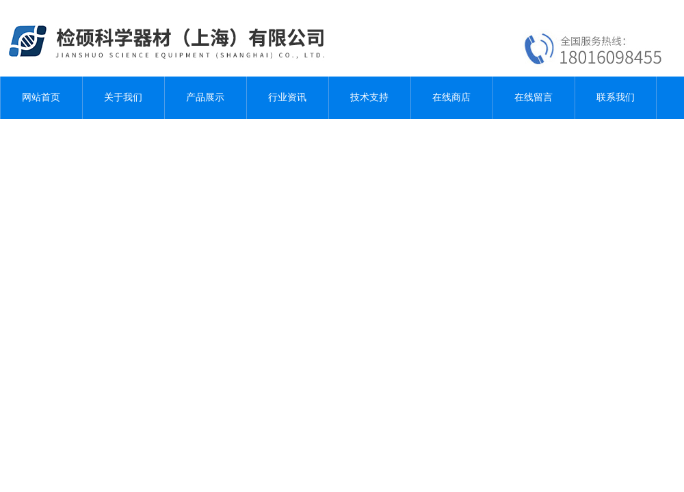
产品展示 (205, 97)
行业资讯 (287, 97)
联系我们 (615, 97)
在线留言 (533, 97)
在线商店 (451, 97)
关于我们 (123, 97)
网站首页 (41, 97)
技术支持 (369, 97)
